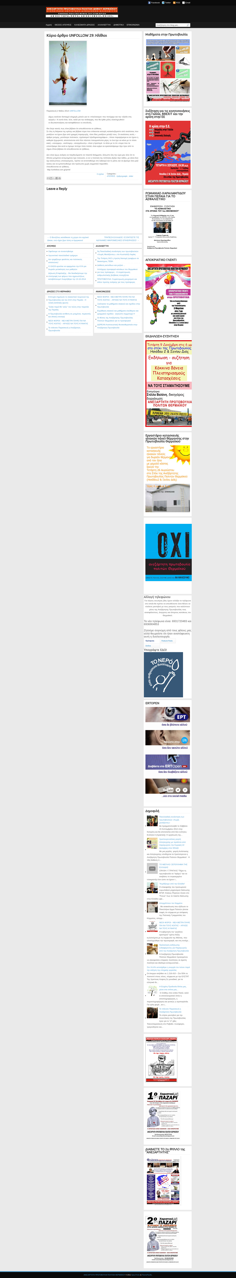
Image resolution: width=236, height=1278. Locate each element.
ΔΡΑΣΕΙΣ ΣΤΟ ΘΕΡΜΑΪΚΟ (59, 291)
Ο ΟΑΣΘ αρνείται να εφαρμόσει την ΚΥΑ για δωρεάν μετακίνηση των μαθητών (67, 267)
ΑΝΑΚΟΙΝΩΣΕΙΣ (103, 291)
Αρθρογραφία (121, 176)
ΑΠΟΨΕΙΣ (111, 176)
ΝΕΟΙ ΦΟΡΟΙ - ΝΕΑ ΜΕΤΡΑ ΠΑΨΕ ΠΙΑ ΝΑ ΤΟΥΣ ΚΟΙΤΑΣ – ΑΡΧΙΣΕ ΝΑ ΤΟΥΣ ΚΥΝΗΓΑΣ (68, 322)
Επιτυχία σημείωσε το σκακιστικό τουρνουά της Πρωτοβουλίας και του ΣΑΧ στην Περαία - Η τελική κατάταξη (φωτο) (68, 300)
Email (187, 3)
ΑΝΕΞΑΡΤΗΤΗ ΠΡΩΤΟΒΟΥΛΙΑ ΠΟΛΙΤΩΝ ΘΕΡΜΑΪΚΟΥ (104, 1275)
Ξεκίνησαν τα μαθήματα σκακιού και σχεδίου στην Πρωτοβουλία (118, 305)
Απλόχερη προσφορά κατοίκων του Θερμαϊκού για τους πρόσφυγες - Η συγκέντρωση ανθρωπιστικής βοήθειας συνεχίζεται (117, 272)
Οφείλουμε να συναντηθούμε (60, 251)
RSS (178, 3)
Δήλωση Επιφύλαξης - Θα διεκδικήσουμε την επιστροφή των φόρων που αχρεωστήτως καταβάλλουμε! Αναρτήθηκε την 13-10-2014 (67, 276)
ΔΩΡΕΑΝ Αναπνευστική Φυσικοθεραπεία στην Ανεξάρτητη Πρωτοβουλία (117, 326)
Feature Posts (166, 641)
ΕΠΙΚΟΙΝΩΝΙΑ (133, 25)
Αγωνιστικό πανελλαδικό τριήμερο (63, 255)
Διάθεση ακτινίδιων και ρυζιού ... (111, 265)
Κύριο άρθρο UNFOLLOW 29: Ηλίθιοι (77, 35)
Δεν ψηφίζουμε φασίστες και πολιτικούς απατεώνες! (65, 260)
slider (131, 176)
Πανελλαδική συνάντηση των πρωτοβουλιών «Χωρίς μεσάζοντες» (171, 820)
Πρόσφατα (150, 641)
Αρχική (49, 25)
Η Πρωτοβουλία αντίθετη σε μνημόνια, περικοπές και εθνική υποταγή (69, 315)
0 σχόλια (100, 174)
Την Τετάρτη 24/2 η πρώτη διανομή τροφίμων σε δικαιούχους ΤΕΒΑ (118, 259)
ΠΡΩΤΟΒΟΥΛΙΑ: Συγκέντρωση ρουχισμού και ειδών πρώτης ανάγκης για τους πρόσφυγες (117, 280)
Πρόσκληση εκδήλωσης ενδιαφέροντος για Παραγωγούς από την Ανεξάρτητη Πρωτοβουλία (174, 948)
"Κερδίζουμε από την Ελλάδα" (172, 884)
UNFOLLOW (75, 111)
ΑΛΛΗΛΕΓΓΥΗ (104, 25)
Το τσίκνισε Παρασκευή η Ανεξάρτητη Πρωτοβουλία (64, 329)
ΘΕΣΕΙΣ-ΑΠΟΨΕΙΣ (63, 25)
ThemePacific (147, 1275)
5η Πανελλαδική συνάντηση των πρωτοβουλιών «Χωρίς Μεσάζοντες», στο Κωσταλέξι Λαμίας (117, 253)
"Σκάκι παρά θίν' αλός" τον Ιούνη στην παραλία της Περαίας (68, 308)
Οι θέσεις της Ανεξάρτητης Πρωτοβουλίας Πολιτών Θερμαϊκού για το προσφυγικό (115, 319)
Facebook (155, 3)
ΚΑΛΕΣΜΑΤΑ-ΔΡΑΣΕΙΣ (84, 25)
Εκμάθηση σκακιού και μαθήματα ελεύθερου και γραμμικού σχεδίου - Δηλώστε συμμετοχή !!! (117, 312)
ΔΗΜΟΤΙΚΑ (118, 25)
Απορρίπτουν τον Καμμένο (170, 903)
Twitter (168, 3)
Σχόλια (148, 646)
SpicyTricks (135, 1275)
